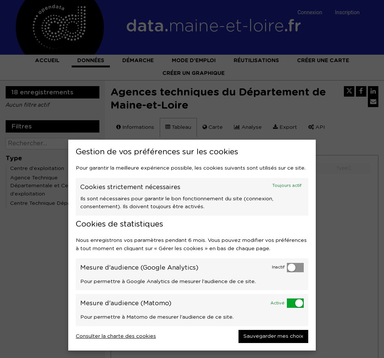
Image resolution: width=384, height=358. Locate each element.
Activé (277, 303)
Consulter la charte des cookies (116, 336)
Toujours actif (287, 185)
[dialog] (192, 245)
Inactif (278, 267)
